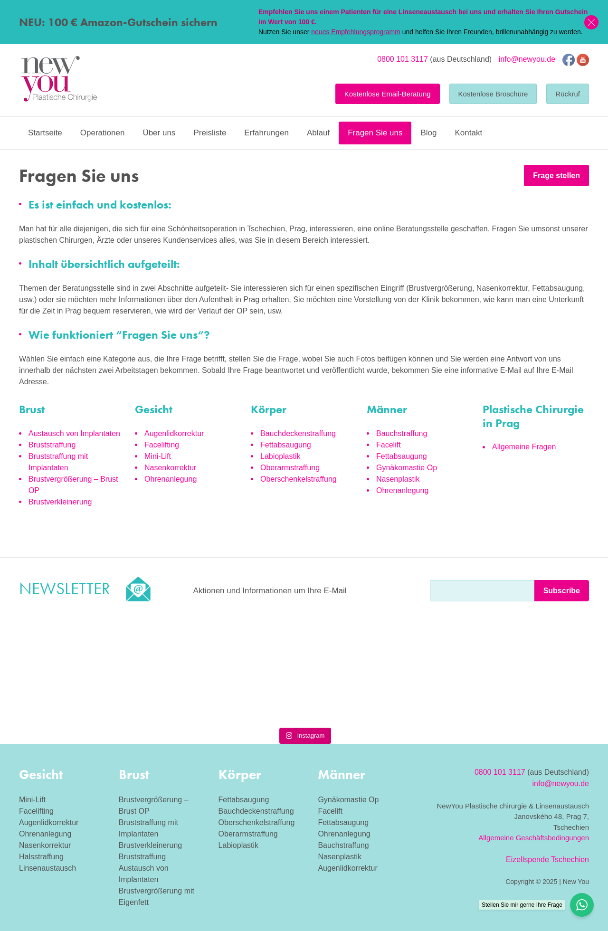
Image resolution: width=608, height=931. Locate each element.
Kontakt (468, 132)
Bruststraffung (52, 445)
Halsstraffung (41, 857)
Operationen (102, 132)
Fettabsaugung (285, 445)
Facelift (388, 445)
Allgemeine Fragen (524, 447)
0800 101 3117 (402, 59)
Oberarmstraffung (290, 468)
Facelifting (161, 445)
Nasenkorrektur (170, 468)
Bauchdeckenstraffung (298, 433)
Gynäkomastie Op (406, 468)
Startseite (45, 132)
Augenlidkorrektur (174, 433)
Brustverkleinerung (60, 502)
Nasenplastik (398, 479)
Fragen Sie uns (375, 132)
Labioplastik (280, 456)
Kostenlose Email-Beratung (387, 94)
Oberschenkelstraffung (298, 479)
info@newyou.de (527, 59)
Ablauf (318, 132)
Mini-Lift (157, 456)
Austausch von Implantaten (74, 433)
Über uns (158, 132)
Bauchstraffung (401, 433)
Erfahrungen (266, 132)
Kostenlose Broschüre (493, 94)
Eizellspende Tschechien (547, 859)
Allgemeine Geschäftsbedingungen (533, 838)
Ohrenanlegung (170, 479)
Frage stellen (556, 175)
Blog (428, 132)
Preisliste (209, 132)
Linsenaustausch (47, 868)
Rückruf (567, 94)
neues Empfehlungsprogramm (355, 32)
